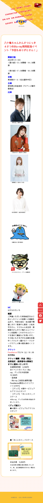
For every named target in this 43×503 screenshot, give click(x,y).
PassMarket (12, 352)
